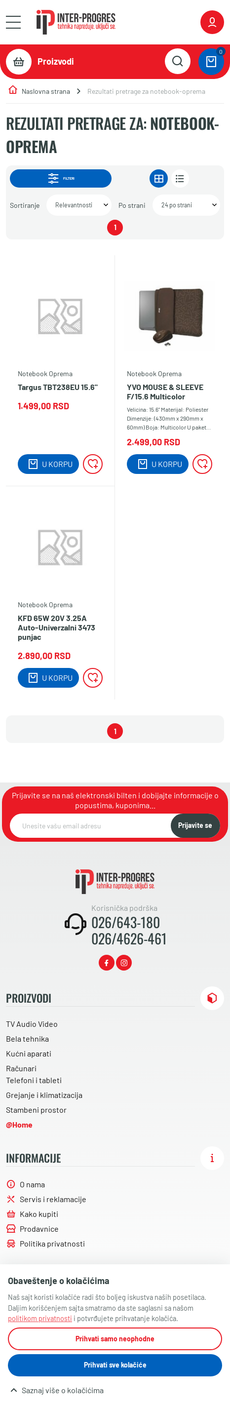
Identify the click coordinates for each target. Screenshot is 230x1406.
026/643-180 (125, 922)
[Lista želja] (93, 464)
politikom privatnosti (40, 1318)
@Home (19, 1124)
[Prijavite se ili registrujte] (212, 22)
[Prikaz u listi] (180, 178)
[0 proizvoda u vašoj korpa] (211, 61)
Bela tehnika (27, 1038)
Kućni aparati (28, 1053)
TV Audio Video (32, 1023)
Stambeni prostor (36, 1109)
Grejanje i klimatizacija (44, 1094)
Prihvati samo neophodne (115, 1338)
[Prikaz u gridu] (159, 178)
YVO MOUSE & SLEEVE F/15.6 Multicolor (165, 391)
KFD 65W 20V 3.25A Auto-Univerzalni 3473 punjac (56, 627)
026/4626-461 (129, 938)
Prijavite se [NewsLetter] (195, 825)
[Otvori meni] (13, 22)
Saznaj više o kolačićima (63, 1390)
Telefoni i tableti (34, 1080)
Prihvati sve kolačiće (115, 1365)
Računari (21, 1068)
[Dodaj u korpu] (48, 464)
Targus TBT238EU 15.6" (58, 386)
